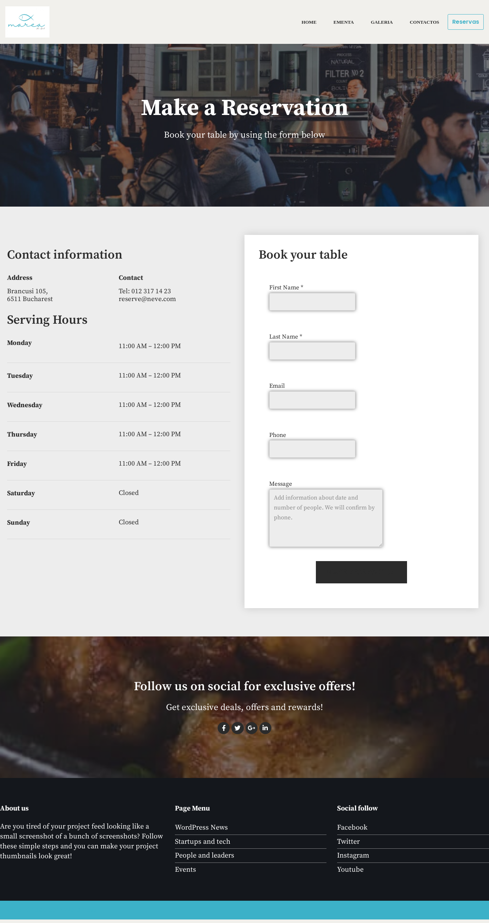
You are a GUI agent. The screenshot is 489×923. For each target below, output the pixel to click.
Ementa (342, 22)
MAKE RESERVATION (361, 575)
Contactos (424, 22)
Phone (277, 436)
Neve (13, 913)
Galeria (381, 22)
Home (307, 22)
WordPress (80, 913)
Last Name (285, 337)
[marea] (29, 22)
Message (280, 486)
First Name (286, 288)
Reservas (465, 22)
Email (277, 387)
